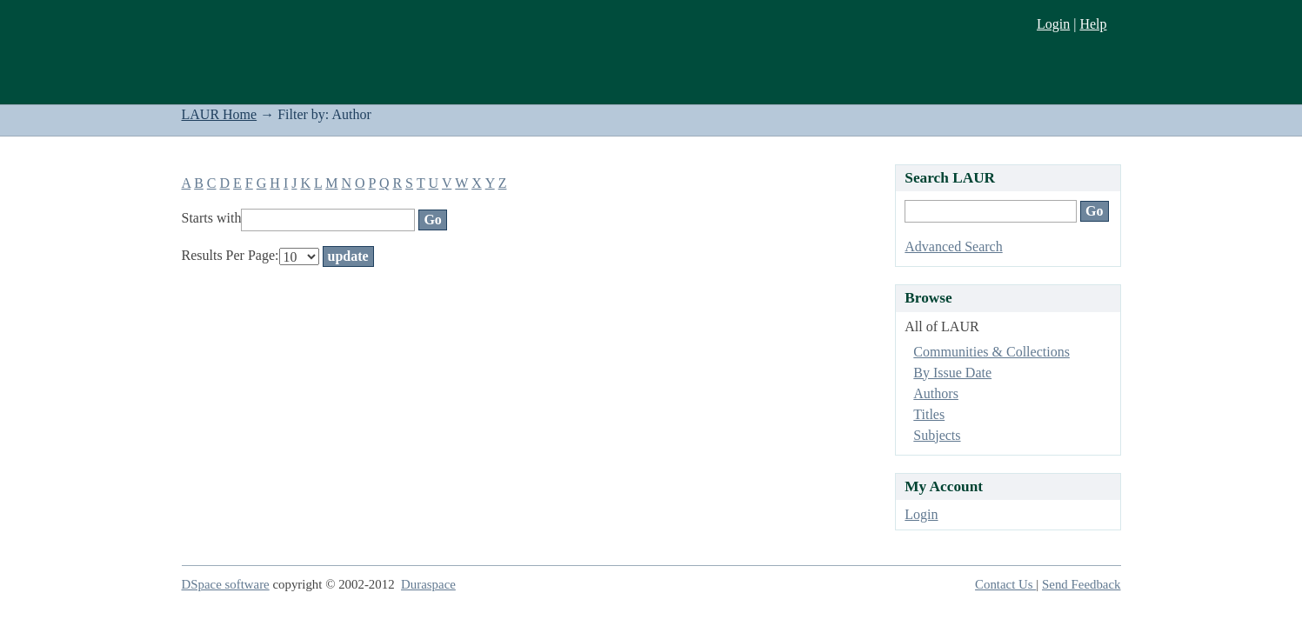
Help (1092, 24)
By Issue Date (952, 372)
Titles (929, 414)
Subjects (936, 435)
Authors (935, 393)
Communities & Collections (991, 351)
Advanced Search (953, 246)
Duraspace (428, 584)
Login (1053, 24)
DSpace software (226, 584)
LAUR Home (219, 114)
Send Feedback (1081, 584)
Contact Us (1005, 584)
